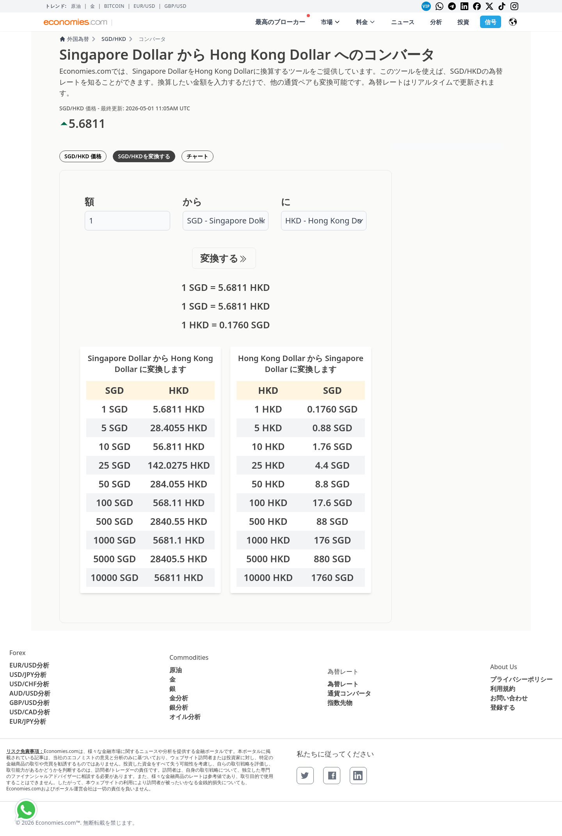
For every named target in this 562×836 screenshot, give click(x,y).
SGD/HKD (113, 39)
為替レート (343, 671)
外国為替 (74, 39)
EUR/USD (144, 6)
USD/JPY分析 (27, 674)
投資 (463, 22)
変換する (224, 258)
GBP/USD (175, 6)
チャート (197, 156)
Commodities (188, 657)
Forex (17, 652)
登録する (502, 707)
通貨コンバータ (349, 693)
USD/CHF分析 (29, 684)
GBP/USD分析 (29, 702)
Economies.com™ (58, 822)
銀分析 (178, 707)
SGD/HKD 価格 (82, 156)
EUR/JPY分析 (27, 721)
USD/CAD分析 (29, 712)
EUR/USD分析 (29, 665)
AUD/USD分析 (29, 693)
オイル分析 (185, 716)
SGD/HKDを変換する (144, 156)
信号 (490, 22)
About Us (503, 666)
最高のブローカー (282, 20)
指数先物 (339, 702)
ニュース (402, 22)
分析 (436, 22)
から (192, 201)
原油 (76, 6)
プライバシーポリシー (521, 679)
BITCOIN (114, 6)
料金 (365, 22)
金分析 (178, 698)
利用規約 (502, 688)
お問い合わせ (509, 698)
